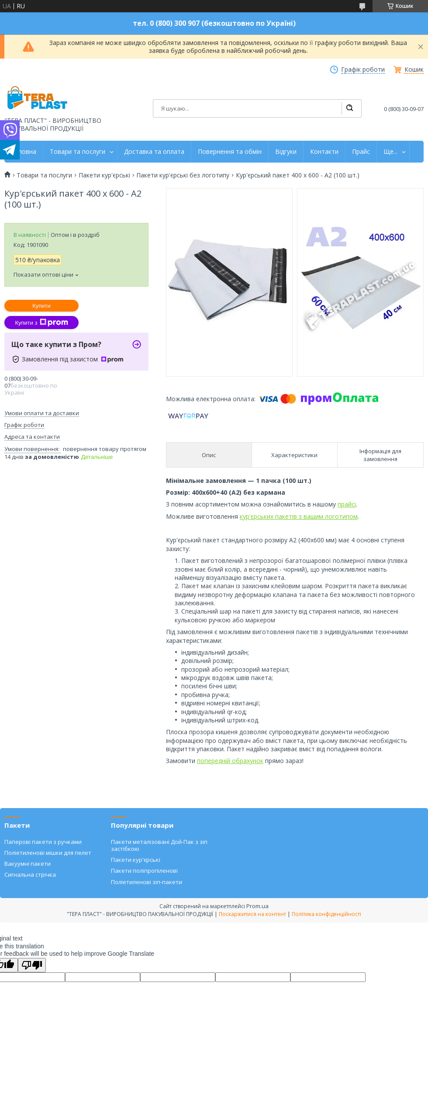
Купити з (41, 322)
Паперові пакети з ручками (43, 842)
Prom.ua (257, 906)
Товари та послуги (77, 152)
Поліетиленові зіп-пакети (146, 882)
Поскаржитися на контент (252, 914)
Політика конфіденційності (326, 914)
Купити (41, 305)
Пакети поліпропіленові (144, 870)
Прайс (361, 152)
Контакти (324, 152)
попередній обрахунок (230, 760)
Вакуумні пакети (27, 863)
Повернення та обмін (230, 152)
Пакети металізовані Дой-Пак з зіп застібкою (159, 845)
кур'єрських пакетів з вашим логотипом (299, 516)
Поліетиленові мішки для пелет (47, 853)
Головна (23, 152)
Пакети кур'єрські (104, 175)
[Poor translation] (32, 965)
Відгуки (286, 152)
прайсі (347, 504)
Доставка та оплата (154, 152)
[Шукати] (349, 108)
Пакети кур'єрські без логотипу (182, 175)
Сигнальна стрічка (30, 874)
